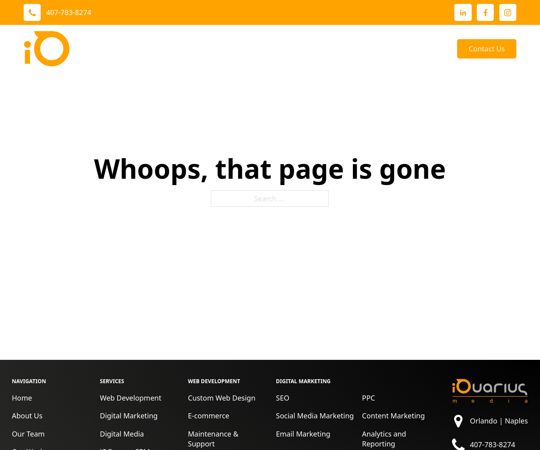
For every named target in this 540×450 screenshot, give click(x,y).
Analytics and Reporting (384, 438)
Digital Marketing (129, 415)
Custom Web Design (221, 398)
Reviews (289, 48)
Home (22, 398)
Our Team (28, 434)
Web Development (130, 398)
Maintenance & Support (213, 438)
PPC (368, 398)
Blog (437, 48)
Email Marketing (303, 434)
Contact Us (487, 48)
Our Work (237, 48)
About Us (329, 48)
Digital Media (122, 434)
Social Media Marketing (315, 415)
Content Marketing (393, 415)
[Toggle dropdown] (205, 48)
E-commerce (208, 415)
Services (184, 48)
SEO (282, 398)
